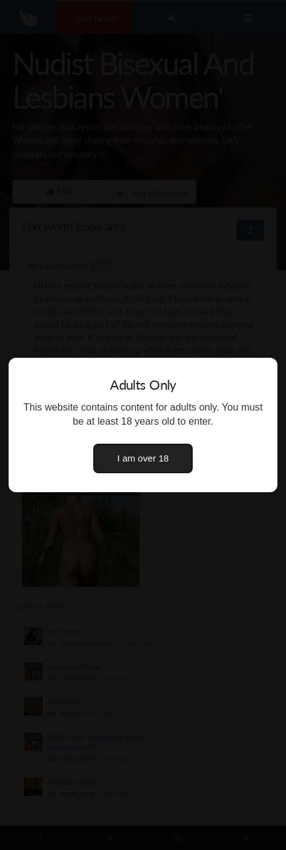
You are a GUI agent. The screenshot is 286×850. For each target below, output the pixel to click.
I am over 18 (143, 458)
